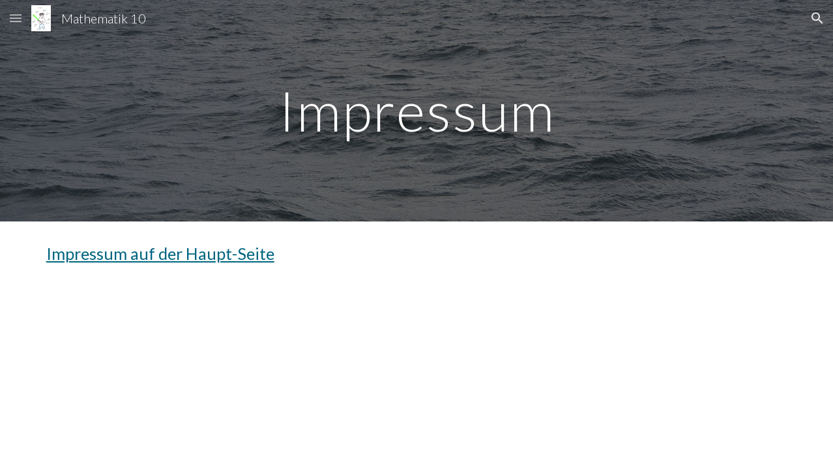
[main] (416, 110)
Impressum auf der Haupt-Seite (160, 253)
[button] (15, 18)
